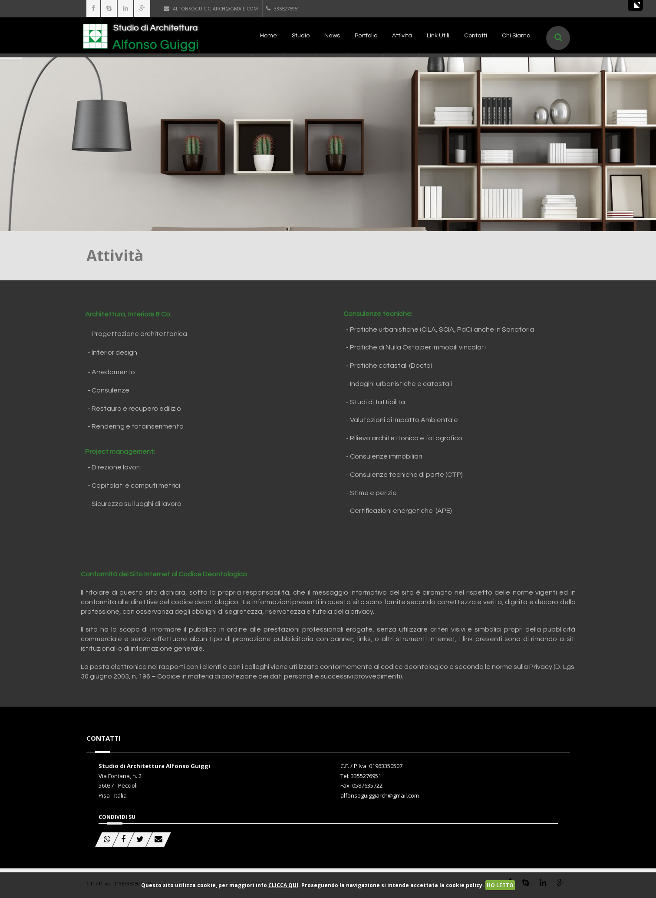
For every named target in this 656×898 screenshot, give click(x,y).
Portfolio (366, 36)
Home (268, 36)
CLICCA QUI (283, 885)
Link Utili (438, 36)
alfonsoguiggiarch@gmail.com (211, 8)
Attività (402, 36)
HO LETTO (500, 885)
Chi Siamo (516, 36)
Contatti (475, 36)
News (332, 36)
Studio (301, 36)
